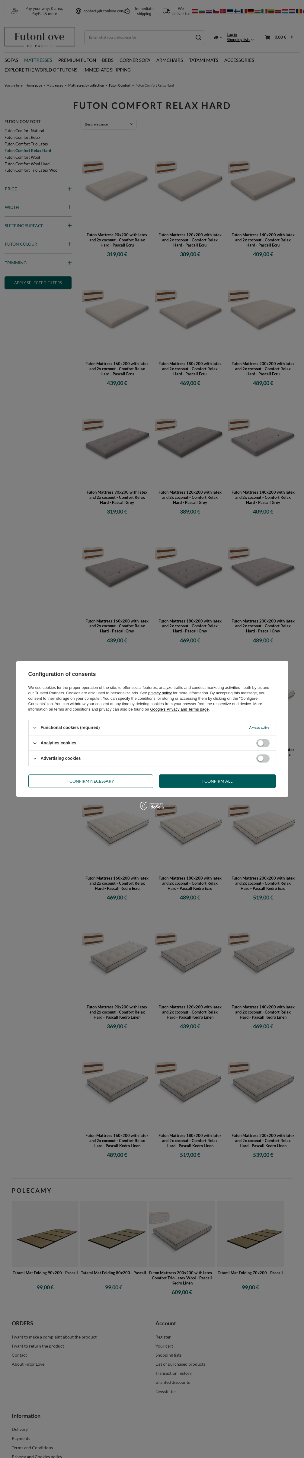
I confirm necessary (90, 781)
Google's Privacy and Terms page (179, 709)
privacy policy (160, 693)
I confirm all (217, 781)
